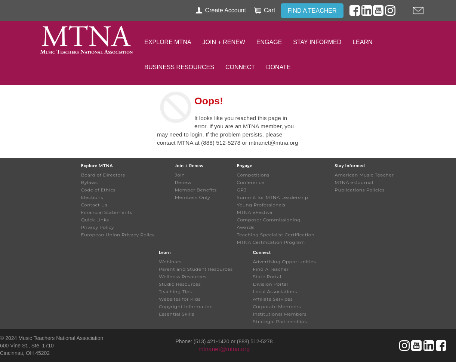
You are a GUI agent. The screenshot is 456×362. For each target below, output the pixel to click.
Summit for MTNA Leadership (272, 197)
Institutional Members (279, 314)
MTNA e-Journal (354, 182)
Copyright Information (186, 306)
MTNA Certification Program (271, 242)
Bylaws (89, 182)
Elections (92, 197)
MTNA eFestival (255, 212)
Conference (251, 182)
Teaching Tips (175, 291)
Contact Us (94, 205)
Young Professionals (261, 205)
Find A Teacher (271, 269)
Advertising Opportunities (284, 261)
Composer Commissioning (269, 220)
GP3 (242, 190)
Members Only (192, 197)
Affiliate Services (273, 299)
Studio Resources (180, 284)
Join (180, 175)
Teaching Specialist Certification (276, 234)
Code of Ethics (98, 190)
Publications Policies (360, 190)
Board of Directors (103, 175)
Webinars (170, 261)
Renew (183, 182)
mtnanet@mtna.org (224, 349)
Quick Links (95, 220)
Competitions (253, 175)
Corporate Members (277, 306)
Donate (278, 67)
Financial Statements (106, 212)
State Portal (267, 276)
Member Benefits (196, 190)
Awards (246, 227)
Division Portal (270, 284)
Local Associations (275, 291)
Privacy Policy (97, 227)
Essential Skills (176, 314)
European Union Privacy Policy (118, 234)
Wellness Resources (182, 276)
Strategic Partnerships (280, 321)
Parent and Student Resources (196, 269)
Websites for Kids (180, 299)
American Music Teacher (364, 175)
